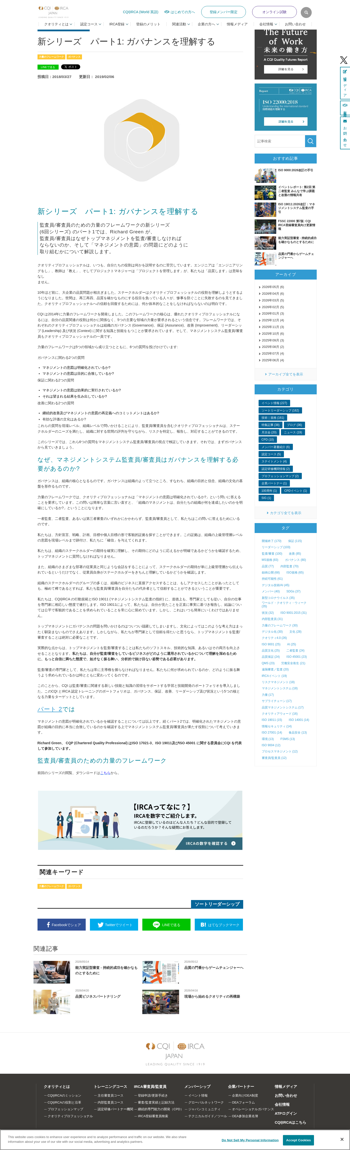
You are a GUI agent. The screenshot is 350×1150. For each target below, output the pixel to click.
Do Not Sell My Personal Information (250, 1140)
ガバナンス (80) (295, 560)
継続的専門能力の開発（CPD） (160, 1109)
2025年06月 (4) (273, 360)
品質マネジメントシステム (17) (283, 707)
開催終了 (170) (271, 541)
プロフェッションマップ (65, 1109)
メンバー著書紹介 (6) (276, 447)
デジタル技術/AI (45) (275, 585)
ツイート (119, 925)
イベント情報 (198, 1095)
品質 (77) (268, 566)
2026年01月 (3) (273, 313)
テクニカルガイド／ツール (207, 1116)
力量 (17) (268, 695)
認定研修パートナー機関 (115, 1109)
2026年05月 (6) (273, 287)
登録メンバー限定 (223, 12)
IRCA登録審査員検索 (153, 1116)
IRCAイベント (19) (274, 676)
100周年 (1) (269, 491)
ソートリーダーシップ (217, 904)
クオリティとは (57, 1086)
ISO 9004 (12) (271, 745)
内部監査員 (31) (272, 619)
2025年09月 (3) (273, 340)
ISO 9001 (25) (271, 644)
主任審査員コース (110, 1095)
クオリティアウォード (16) (280, 713)
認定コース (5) (271, 454)
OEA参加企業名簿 (245, 1116)
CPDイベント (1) (295, 491)
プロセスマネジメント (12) (280, 751)
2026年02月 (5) (273, 307)
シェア (66, 925)
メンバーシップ (197, 1086)
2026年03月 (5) (273, 300)
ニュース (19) (293, 432)
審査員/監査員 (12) (274, 758)
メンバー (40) (271, 591)
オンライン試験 (274, 12)
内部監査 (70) (289, 566)
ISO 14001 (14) (299, 720)
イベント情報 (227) (274, 403)
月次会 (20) (269, 432)
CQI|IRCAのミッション (64, 1095)
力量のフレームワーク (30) (280, 625)
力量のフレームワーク (51, 56)
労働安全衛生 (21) (293, 663)
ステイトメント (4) (274, 461)
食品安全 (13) (298, 732)
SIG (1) (266, 498)
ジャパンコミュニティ (204, 1109)
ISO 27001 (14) (272, 732)
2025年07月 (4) (273, 353)
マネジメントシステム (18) (280, 688)
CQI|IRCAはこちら (291, 1122)
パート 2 (50, 709)
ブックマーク (223, 925)
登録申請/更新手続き (153, 1095)
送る (171, 925)
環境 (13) (268, 739)
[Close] (342, 1139)
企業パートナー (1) (274, 483)
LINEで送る (48, 67)
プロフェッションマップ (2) (280, 476)
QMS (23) (268, 663)
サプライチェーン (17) (277, 701)
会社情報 (282, 1104)
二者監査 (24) (295, 650)
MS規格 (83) (270, 560)
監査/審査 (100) (272, 553)
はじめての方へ (183, 12)
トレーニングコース (110, 1086)
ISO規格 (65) (295, 572)
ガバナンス (74, 56)
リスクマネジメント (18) (278, 682)
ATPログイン (286, 1113)
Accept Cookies (298, 1140)
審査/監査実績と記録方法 (156, 1102)
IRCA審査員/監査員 (150, 1086)
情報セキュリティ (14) (277, 726)
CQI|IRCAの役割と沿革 (64, 1102)
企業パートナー (241, 1086)
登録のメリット (148, 24)
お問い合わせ (295, 24)
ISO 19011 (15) (272, 720)
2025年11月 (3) (273, 327)
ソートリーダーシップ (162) (280, 410)
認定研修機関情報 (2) (276, 469)
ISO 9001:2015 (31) (293, 613)
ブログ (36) (294, 425)
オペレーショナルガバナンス (253, 1109)
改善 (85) (295, 553)
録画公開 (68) (271, 572)
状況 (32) (268, 613)
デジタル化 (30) (272, 631)
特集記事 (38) (271, 425)
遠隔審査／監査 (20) (275, 669)
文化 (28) (295, 631)
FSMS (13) (287, 739)
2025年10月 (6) (273, 333)
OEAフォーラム (243, 1102)
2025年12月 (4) (273, 320)
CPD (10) (268, 439)
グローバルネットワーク (206, 1102)
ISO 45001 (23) (296, 656)
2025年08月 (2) (273, 347)
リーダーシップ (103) (276, 547)
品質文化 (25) (271, 650)
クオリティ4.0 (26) (274, 638)
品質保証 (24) (271, 656)
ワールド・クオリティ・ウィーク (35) (284, 604)
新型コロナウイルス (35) (278, 598)
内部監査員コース (110, 1102)
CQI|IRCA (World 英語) (140, 12)
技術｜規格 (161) (273, 417)
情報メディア (237, 24)
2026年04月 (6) (273, 293)
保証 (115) (295, 541)
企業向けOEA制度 (245, 1095)
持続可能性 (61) (272, 578)
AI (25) (291, 644)
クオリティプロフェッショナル (70, 1116)
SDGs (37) (293, 591)
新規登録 (345, 108)
